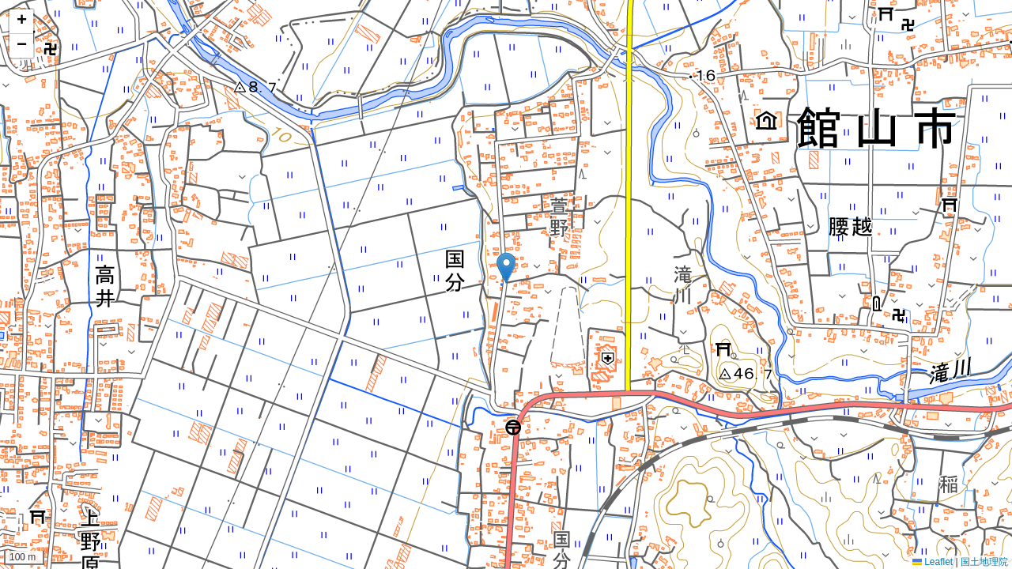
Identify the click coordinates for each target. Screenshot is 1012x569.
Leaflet (932, 561)
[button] (506, 268)
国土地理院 (984, 561)
